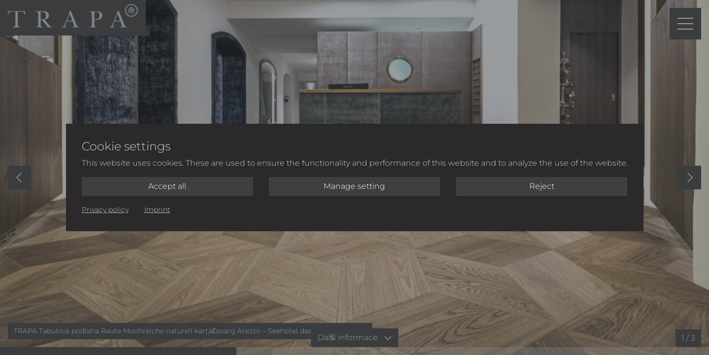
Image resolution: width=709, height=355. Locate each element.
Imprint (157, 209)
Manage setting (354, 186)
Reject (541, 186)
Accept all (167, 186)
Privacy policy (105, 209)
